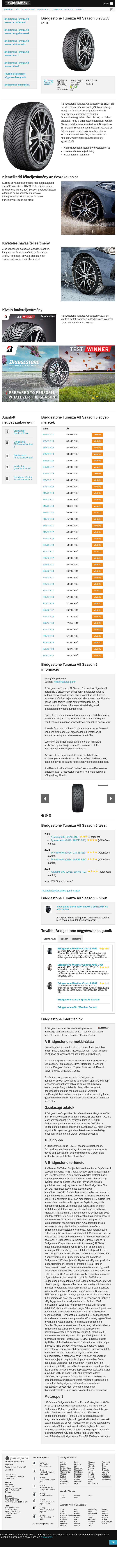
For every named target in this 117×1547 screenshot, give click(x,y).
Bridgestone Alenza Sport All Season (78, 999)
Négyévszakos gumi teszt (16, 1502)
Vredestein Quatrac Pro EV (22, 467)
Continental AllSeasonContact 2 (23, 444)
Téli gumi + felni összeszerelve (12, 1508)
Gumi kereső (10, 1474)
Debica (63, 1476)
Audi (62, 1511)
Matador (91, 1462)
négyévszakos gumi (64, 682)
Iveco (76, 1519)
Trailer (104, 1519)
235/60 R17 (48, 610)
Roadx (91, 1474)
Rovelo (91, 1476)
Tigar (104, 1466)
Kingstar (77, 1476)
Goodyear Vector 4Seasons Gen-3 (23, 478)
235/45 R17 (48, 590)
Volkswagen (107, 1521)
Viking (104, 1474)
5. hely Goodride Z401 (46, 1494)
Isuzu (76, 1517)
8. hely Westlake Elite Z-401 (47, 1517)
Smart (104, 1511)
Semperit (106, 1462)
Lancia (77, 1523)
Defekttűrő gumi (12, 1490)
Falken (63, 1480)
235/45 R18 (48, 597)
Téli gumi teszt (11, 1498)
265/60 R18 (48, 642)
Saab (90, 1523)
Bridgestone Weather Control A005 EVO (80, 965)
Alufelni (8, 1515)
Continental (65, 1472)
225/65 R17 (48, 577)
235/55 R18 (48, 603)
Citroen (63, 1519)
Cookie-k (9, 1470)
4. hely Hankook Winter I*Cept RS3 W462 (47, 1488)
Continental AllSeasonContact (23, 456)
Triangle (105, 1470)
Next (111, 798)
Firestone (64, 1482)
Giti (75, 1466)
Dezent (77, 1496)
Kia (75, 1521)
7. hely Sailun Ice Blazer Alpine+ (47, 1509)
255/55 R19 (48, 636)
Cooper (63, 1474)
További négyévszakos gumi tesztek (60, 890)
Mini (90, 1511)
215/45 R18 (48, 506)
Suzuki (105, 1515)
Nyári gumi (9, 1486)
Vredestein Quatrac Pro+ (21, 432)
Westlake (106, 1478)
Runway (91, 1478)
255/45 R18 (48, 623)
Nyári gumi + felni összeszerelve (12, 1512)
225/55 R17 (48, 564)
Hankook (78, 1474)
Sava (90, 1482)
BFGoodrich (65, 1468)
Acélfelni (8, 1517)
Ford (76, 1511)
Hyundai (77, 1515)
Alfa (62, 1509)
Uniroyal (105, 1472)
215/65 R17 (48, 532)
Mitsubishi (92, 1513)
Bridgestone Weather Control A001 (77, 983)
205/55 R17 (48, 480)
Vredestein (106, 1476)
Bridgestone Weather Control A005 (77, 948)
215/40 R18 (48, 493)
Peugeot (91, 1519)
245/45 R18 (48, 616)
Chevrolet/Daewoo (68, 1515)
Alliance (63, 1462)
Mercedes (92, 1509)
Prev (43, 798)
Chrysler (64, 1517)
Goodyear (78, 1470)
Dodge (63, 1525)
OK (113, 1542)
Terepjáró (76, 939)
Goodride (78, 1468)
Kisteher (64, 939)
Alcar (62, 1498)
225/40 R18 (48, 538)
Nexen (91, 1468)
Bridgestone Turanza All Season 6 (48, 82)
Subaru (105, 1513)
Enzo (90, 1496)
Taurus (105, 1464)
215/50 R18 (48, 512)
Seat (90, 1525)
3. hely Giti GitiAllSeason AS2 (47, 1480)
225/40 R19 (48, 545)
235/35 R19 (48, 584)
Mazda (77, 1525)
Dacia (62, 1521)
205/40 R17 (48, 467)
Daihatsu (64, 1523)
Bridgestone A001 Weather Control (77, 1007)
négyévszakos (76, 80)
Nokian (91, 1470)
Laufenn (77, 1482)
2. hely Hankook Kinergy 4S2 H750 (47, 1472)
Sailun (91, 1480)
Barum (63, 1466)
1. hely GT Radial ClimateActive (45, 1464)
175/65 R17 (48, 434)
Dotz (76, 1498)
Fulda (76, 1462)
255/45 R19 (48, 629)
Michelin (91, 1466)
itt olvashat (46, 1537)
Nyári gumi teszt (12, 1500)
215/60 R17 (48, 525)
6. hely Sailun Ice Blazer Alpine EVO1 (47, 1502)
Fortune (63, 1484)
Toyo (104, 1468)
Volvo (104, 1523)
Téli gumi (9, 1484)
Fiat (75, 1509)
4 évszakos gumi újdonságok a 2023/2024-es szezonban (82, 907)
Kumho (77, 1480)
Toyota (105, 1517)
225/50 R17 (48, 558)
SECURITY (93, 1484)
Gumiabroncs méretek (14, 1476)
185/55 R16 (48, 441)
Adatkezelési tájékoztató (15, 1467)
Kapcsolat (9, 1464)
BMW (62, 1513)
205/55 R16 (48, 473)
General (77, 1464)
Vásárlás (97, 435)
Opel (90, 1517)
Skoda (104, 1509)
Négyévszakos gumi (13, 1488)
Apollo (63, 1464)
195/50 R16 (48, 447)
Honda (77, 1513)
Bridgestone (65, 1470)
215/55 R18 (48, 519)
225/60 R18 (48, 571)
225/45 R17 (48, 551)
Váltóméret (9, 1478)
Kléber (77, 1478)
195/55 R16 (48, 454)
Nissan (91, 1515)
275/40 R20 (48, 649)
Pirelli (90, 1472)
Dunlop (63, 1478)
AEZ (62, 1496)
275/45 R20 (48, 655)
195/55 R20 (48, 460)
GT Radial (78, 1472)
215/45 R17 (48, 499)
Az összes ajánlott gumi (43, 1523)
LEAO (76, 1484)
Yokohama (106, 1480)
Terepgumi (9, 1492)
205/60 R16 (48, 486)
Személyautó (49, 939)
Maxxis (91, 1464)
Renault (91, 1521)
